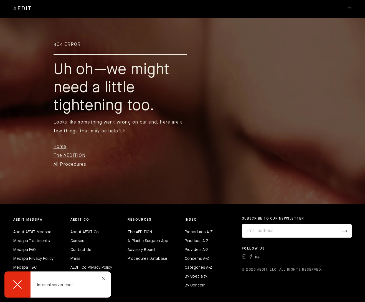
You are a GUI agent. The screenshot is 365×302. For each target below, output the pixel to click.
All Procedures (70, 164)
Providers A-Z (197, 250)
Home (60, 147)
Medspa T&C (25, 268)
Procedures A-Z (199, 232)
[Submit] (344, 231)
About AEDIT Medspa (32, 232)
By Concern (195, 285)
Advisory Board (141, 250)
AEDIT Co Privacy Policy (91, 268)
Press (75, 259)
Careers (77, 241)
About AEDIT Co (84, 232)
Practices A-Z (197, 241)
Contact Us (80, 250)
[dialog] (57, 284)
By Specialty (196, 276)
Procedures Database (147, 259)
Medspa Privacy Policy (33, 259)
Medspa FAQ (24, 250)
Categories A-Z (198, 268)
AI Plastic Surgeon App (148, 241)
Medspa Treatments (31, 241)
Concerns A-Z (197, 259)
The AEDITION (69, 155)
